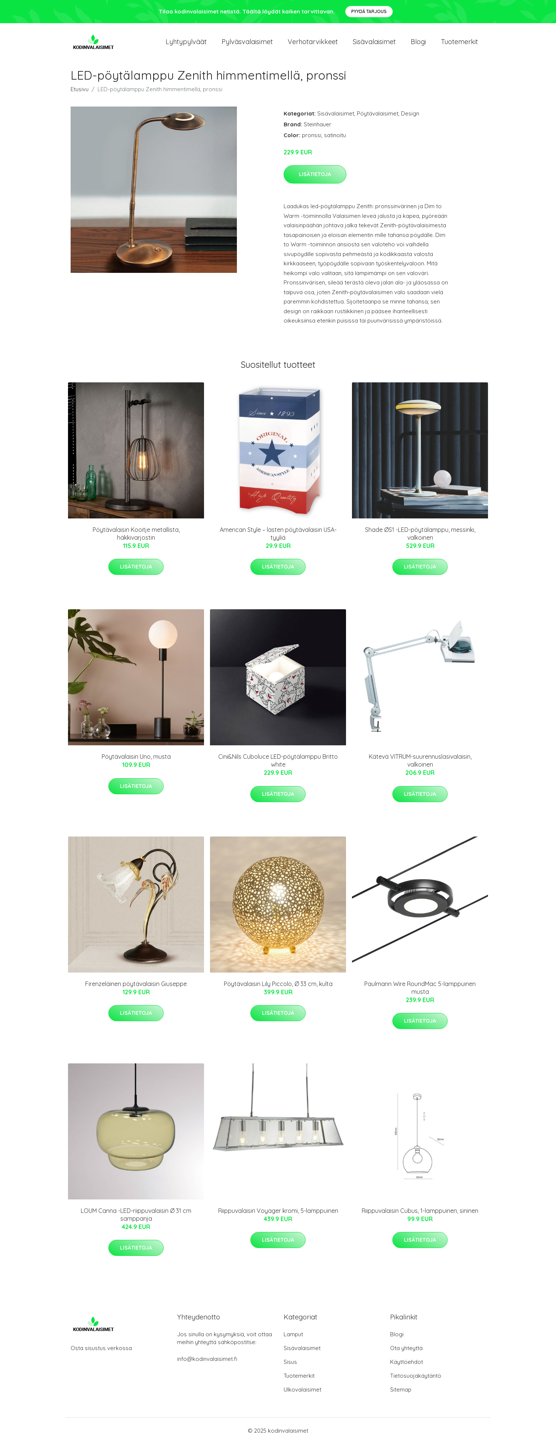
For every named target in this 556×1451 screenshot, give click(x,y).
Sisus (290, 1369)
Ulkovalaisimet (302, 1397)
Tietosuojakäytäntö (415, 1383)
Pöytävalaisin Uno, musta (136, 764)
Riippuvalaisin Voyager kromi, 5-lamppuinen (278, 1218)
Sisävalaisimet (374, 45)
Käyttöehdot (406, 1369)
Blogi (418, 45)
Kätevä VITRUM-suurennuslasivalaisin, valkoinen (420, 768)
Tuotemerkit (459, 45)
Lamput (293, 1341)
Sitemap (400, 1397)
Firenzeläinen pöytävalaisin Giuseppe (136, 991)
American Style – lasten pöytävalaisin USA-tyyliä (278, 541)
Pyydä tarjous (369, 11)
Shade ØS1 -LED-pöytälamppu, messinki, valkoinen (420, 541)
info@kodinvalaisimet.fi (207, 1366)
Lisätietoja (315, 181)
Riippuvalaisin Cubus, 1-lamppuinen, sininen (420, 1218)
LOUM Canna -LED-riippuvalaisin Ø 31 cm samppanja (136, 1222)
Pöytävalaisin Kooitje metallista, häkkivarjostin (136, 541)
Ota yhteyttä (406, 1355)
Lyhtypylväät (186, 45)
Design (410, 120)
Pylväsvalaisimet (247, 45)
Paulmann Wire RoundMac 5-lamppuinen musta (420, 995)
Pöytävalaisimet (377, 120)
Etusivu (80, 96)
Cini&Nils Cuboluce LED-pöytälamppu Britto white (278, 768)
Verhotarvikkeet (313, 45)
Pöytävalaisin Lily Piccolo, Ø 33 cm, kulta (278, 991)
